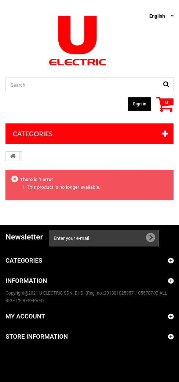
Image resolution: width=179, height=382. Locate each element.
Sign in (139, 104)
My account (25, 316)
